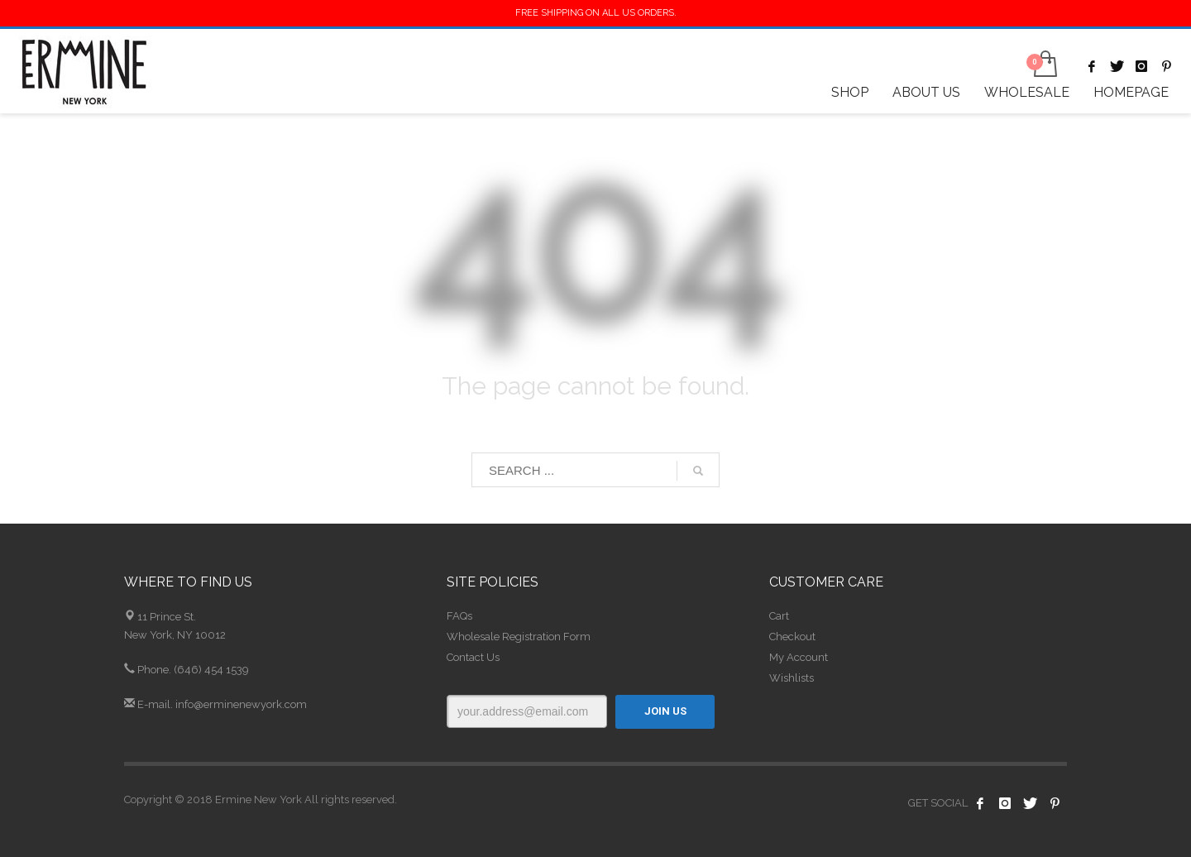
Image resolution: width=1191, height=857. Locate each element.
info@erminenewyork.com (241, 704)
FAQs (459, 616)
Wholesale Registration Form (519, 636)
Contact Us (473, 657)
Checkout (792, 636)
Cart (779, 616)
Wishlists (791, 678)
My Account (798, 657)
